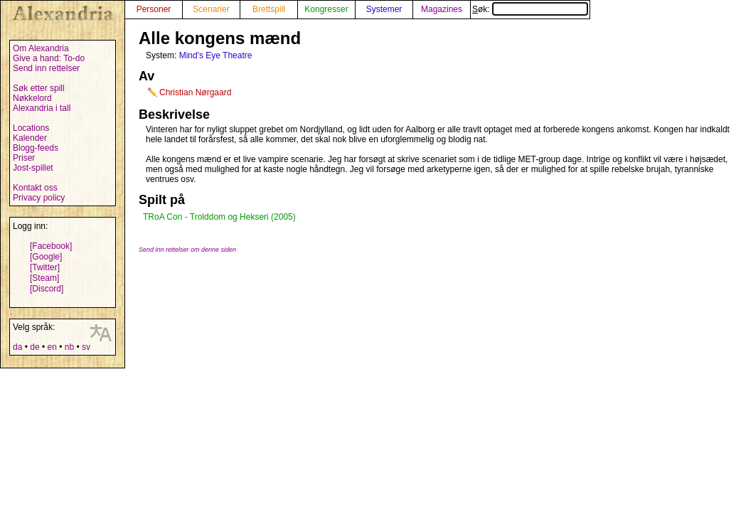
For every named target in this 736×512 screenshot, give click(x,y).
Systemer (384, 9)
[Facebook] (51, 246)
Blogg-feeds (35, 148)
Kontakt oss (35, 188)
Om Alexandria (41, 48)
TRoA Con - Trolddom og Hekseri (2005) (219, 217)
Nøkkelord (32, 98)
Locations (31, 128)
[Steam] (44, 278)
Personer (154, 9)
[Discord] (46, 289)
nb (69, 347)
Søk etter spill (39, 88)
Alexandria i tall (41, 108)
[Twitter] (45, 267)
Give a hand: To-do (49, 58)
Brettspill (268, 9)
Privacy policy (39, 198)
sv (86, 347)
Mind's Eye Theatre (215, 55)
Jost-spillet (33, 168)
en (51, 347)
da (17, 347)
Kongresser (326, 9)
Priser (24, 158)
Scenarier (211, 9)
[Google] (46, 257)
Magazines (441, 9)
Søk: (530, 9)
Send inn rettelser (46, 68)
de (34, 347)
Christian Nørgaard (195, 92)
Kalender (30, 138)
